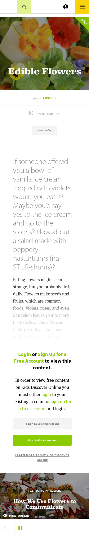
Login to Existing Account (42, 424)
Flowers (48, 97)
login (46, 394)
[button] (44, 113)
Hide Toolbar (16, 516)
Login (24, 354)
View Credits (44, 130)
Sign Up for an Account (42, 440)
